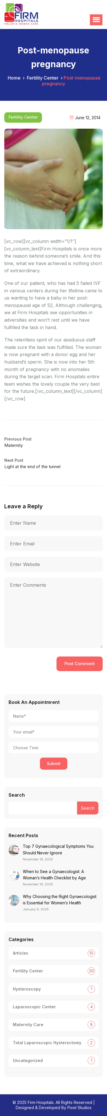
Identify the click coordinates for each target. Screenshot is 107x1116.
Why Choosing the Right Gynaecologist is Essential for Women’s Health (59, 899)
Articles (20, 953)
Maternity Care (28, 1024)
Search (17, 795)
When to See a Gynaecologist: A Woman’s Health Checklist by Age (54, 874)
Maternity (13, 445)
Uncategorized (28, 1060)
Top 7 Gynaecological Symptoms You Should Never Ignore (58, 849)
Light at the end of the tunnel (32, 466)
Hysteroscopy (27, 988)
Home (14, 78)
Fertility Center (42, 78)
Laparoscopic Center (34, 1006)
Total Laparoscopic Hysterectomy (47, 1042)
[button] (96, 19)
